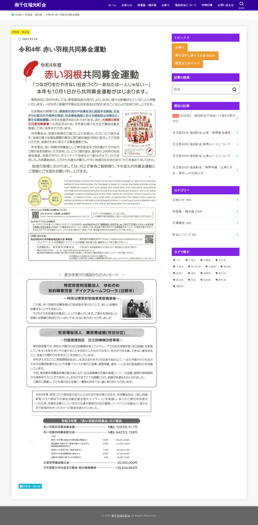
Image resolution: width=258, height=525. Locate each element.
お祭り (166, 5)
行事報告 (182, 223)
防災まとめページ (187, 63)
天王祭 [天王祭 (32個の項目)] (222, 260)
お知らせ (127, 5)
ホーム (112, 5)
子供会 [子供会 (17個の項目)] (180, 266)
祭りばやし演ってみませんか (195, 55)
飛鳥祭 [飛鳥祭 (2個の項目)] (180, 286)
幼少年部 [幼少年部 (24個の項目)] (196, 266)
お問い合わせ (226, 5)
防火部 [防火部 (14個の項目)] (180, 280)
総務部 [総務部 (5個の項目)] (207, 273)
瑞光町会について (186, 5)
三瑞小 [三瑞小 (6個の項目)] (192, 260)
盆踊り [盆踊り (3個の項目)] (180, 273)
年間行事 (207, 5)
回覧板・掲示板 (146, 5)
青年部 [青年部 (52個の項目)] (222, 280)
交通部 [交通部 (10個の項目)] (207, 260)
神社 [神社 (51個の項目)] (193, 273)
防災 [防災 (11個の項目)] (193, 280)
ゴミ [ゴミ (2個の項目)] (178, 260)
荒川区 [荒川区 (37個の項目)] (222, 273)
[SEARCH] (242, 5)
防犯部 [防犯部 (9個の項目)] (207, 280)
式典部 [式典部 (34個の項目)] (212, 266)
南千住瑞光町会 (30, 4)
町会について (184, 234)
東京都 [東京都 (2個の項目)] (227, 266)
